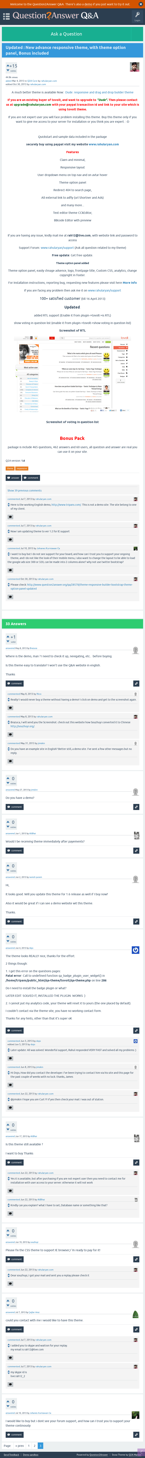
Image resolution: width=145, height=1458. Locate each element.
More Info (130, 282)
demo (88, 4)
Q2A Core (32, 81)
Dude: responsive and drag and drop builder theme (99, 92)
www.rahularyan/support (57, 247)
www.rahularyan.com (104, 144)
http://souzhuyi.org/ (22, 726)
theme (10, 468)
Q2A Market (135, 1454)
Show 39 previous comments (25, 490)
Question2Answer (98, 1454)
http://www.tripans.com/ (66, 504)
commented (14, 499)
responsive (22, 468)
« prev (19, 1445)
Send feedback (11, 1455)
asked (9, 81)
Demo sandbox (30, 1455)
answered (10, 648)
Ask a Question (66, 33)
